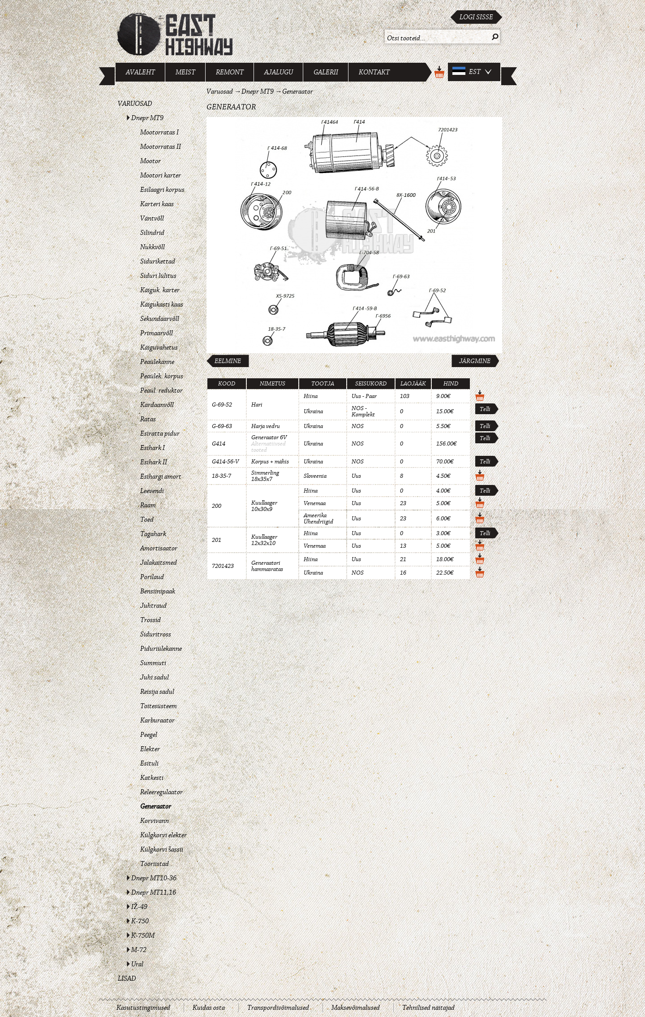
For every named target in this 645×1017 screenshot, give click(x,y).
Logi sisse (476, 17)
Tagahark (153, 534)
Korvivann (154, 821)
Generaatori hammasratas (267, 566)
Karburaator (157, 720)
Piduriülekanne (161, 649)
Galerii (326, 72)
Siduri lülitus (158, 276)
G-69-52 (222, 404)
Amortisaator (158, 548)
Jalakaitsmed (158, 562)
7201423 (223, 566)
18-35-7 (221, 476)
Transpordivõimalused (278, 1008)
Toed (147, 519)
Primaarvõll (156, 333)
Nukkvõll (152, 247)
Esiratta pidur (160, 433)
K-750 (140, 921)
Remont (230, 72)
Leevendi (152, 491)
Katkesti (151, 778)
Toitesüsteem (158, 706)
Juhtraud (153, 606)
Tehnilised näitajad (428, 1008)
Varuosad (135, 104)
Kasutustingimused (143, 1008)
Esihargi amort (160, 476)
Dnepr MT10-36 (153, 878)
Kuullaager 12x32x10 (264, 540)
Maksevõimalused (355, 1008)
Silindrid (152, 233)
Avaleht (140, 72)
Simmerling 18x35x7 (265, 476)
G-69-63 (222, 426)
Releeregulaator (161, 792)
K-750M (143, 935)
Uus (356, 476)
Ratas (148, 419)
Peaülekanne (157, 362)
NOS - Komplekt (363, 411)
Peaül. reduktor (161, 390)
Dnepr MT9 (147, 118)
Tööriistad (154, 864)
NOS (358, 426)
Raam (148, 505)
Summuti (153, 663)
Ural (137, 964)
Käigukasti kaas (161, 304)
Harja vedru (265, 426)
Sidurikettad (157, 261)
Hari (256, 404)
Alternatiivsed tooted (268, 447)
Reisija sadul (157, 692)
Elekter (150, 749)
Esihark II (153, 462)
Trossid (150, 620)
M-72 (138, 950)
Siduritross (155, 634)
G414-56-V (225, 461)
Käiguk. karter (160, 290)
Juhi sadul (154, 677)
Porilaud (152, 577)
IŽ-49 (139, 907)
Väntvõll (152, 218)
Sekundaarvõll (159, 319)
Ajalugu (278, 72)
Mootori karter (160, 175)
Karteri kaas (157, 204)
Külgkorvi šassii (161, 849)
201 (216, 540)
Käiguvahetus (159, 347)
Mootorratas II (160, 147)
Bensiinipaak (157, 591)
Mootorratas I (159, 132)
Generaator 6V (269, 437)
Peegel (148, 735)
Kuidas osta (209, 1008)
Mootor (150, 161)
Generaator (155, 806)
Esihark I (152, 448)
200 (216, 506)
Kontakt (374, 72)
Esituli (149, 763)
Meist (185, 72)
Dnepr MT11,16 (153, 892)
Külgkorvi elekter (163, 835)
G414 (218, 443)
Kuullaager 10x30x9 (264, 506)
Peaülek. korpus (161, 376)
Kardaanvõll (157, 405)
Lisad (127, 978)
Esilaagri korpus (162, 190)
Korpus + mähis (270, 461)
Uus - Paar (364, 396)
